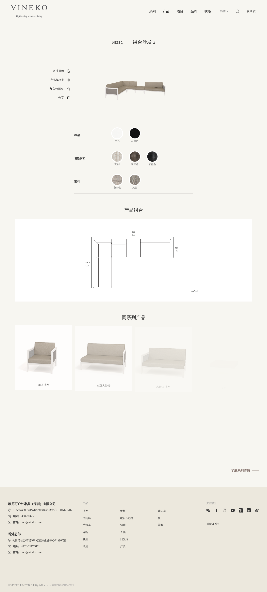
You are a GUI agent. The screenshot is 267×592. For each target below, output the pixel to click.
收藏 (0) (251, 11)
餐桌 (85, 539)
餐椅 (123, 511)
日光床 (124, 539)
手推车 (87, 525)
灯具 (123, 546)
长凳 (123, 532)
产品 (166, 11)
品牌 (194, 11)
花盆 (160, 525)
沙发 (85, 511)
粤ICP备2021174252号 (63, 585)
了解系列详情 (240, 470)
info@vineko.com (32, 522)
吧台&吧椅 (126, 518)
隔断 (85, 532)
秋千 (160, 518)
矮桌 (85, 546)
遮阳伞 (162, 511)
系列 (152, 11)
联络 (207, 11)
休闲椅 (87, 518)
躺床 (123, 525)
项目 (180, 11)
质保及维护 (213, 524)
